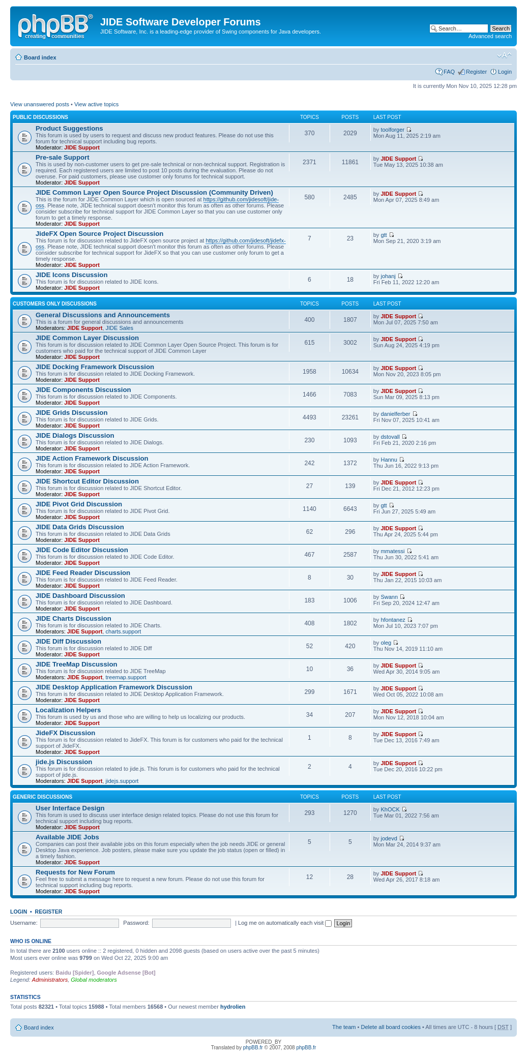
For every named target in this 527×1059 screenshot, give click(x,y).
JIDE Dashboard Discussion (80, 595)
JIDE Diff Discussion (68, 641)
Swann (389, 597)
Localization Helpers (68, 710)
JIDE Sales (119, 328)
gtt (383, 235)
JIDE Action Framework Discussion (92, 458)
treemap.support (126, 677)
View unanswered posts (39, 104)
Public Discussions (40, 117)
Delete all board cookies (390, 1027)
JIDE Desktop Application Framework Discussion (114, 687)
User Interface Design (70, 808)
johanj (387, 276)
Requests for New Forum (75, 872)
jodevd (388, 838)
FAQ (449, 72)
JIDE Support (82, 147)
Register (476, 72)
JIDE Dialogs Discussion (75, 435)
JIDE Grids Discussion (71, 412)
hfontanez (392, 620)
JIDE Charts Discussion (73, 618)
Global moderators (94, 980)
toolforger (392, 130)
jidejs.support (122, 781)
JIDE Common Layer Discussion (87, 338)
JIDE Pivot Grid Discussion (79, 504)
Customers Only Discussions (55, 304)
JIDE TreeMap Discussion (77, 664)
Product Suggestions (69, 128)
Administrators (50, 980)
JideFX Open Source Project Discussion (99, 233)
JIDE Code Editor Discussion (82, 550)
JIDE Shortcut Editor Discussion (87, 481)
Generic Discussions (42, 797)
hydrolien (233, 1007)
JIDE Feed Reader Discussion (83, 573)
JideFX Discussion (65, 733)
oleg (385, 643)
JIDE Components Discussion (83, 390)
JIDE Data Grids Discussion (80, 527)
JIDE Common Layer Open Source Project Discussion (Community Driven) (154, 192)
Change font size (504, 55)
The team (344, 1027)
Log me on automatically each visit (285, 923)
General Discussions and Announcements (103, 315)
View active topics (96, 104)
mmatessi (392, 551)
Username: (24, 923)
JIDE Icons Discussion (71, 275)
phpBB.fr (253, 1047)
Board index (40, 57)
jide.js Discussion (64, 762)
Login (505, 72)
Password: (136, 923)
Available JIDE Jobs (67, 837)
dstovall (389, 437)
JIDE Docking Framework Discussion (95, 367)
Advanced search (490, 36)
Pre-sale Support (63, 157)
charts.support (123, 631)
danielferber (395, 414)
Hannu (388, 460)
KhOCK (389, 809)
